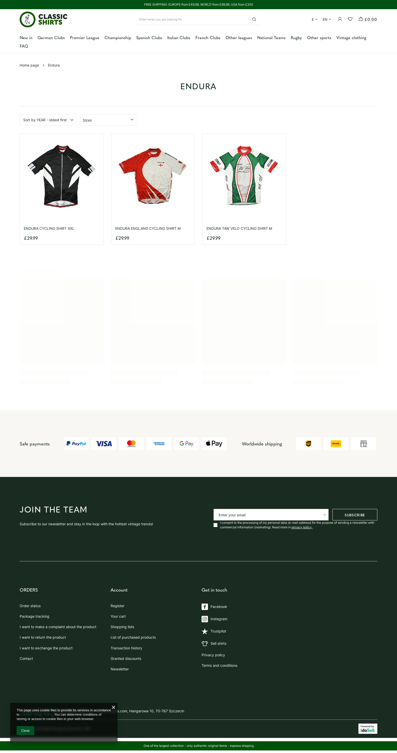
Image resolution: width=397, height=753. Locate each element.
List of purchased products (133, 635)
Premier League (84, 37)
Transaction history (126, 646)
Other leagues (239, 37)
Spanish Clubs (149, 37)
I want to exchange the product (46, 646)
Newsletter (120, 667)
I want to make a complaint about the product (58, 625)
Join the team (54, 510)
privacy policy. (301, 527)
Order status (30, 604)
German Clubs (51, 37)
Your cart (118, 614)
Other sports (319, 37)
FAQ (24, 46)
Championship (117, 37)
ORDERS (29, 590)
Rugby (296, 37)
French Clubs (207, 37)
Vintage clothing (351, 37)
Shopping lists (122, 625)
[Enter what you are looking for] (198, 19)
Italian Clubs (178, 37)
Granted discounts (126, 656)
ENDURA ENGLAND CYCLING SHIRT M (148, 228)
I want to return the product (43, 635)
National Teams (271, 37)
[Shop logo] (44, 19)
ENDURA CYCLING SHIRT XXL (49, 228)
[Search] (254, 19)
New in (26, 37)
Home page (29, 65)
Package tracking (34, 614)
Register (117, 604)
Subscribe (355, 514)
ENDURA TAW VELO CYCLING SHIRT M (239, 228)
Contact (26, 656)
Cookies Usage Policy (36, 714)
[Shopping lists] (351, 19)
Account (119, 590)
